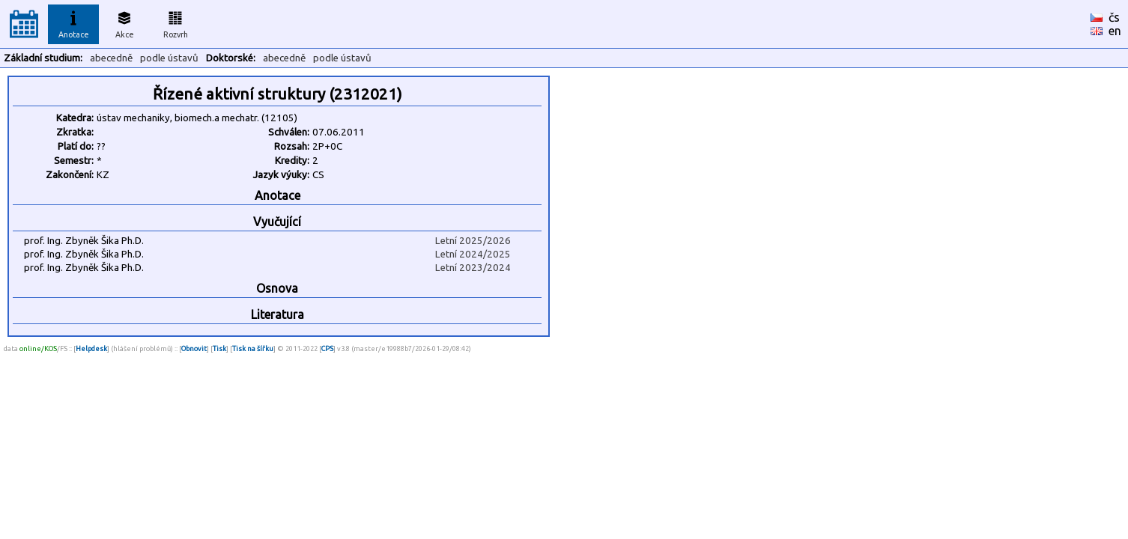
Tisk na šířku (252, 348)
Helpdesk (91, 348)
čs (1114, 17)
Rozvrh (175, 22)
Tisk (219, 348)
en (1115, 30)
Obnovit (194, 348)
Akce (124, 22)
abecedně (111, 58)
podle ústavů (169, 58)
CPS (327, 348)
